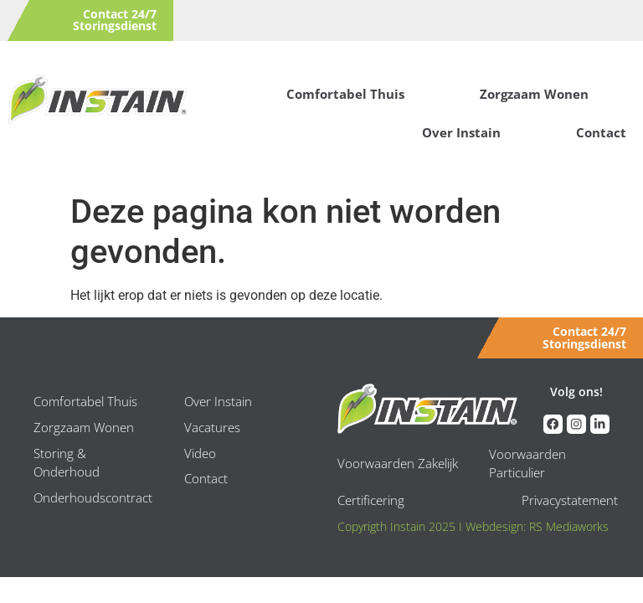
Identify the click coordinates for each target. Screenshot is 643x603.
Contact (601, 132)
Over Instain (461, 132)
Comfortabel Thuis (345, 93)
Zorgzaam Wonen (534, 93)
